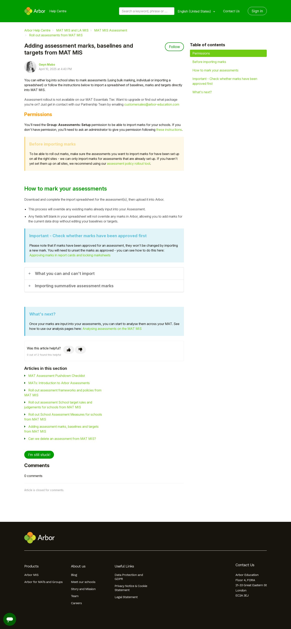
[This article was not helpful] (80, 350)
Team (74, 596)
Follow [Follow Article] (174, 47)
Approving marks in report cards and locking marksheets (70, 255)
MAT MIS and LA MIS (72, 30)
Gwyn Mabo (47, 64)
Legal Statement (126, 597)
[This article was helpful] (68, 350)
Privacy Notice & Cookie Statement (131, 588)
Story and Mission (83, 589)
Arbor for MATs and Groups (43, 582)
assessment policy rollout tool (128, 163)
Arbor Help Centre (37, 30)
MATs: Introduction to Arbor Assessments (59, 383)
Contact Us (231, 11)
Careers (76, 603)
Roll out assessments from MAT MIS (56, 35)
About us (78, 566)
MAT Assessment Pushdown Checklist (56, 376)
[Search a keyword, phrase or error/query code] (146, 11)
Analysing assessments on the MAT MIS (112, 329)
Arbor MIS (31, 575)
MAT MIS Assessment (110, 30)
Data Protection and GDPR (129, 577)
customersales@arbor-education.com (151, 104)
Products (31, 566)
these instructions (169, 130)
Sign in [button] (257, 11)
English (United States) (195, 11)
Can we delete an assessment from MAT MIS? (62, 439)
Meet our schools (83, 582)
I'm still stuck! (39, 455)
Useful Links (124, 566)
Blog (74, 575)
